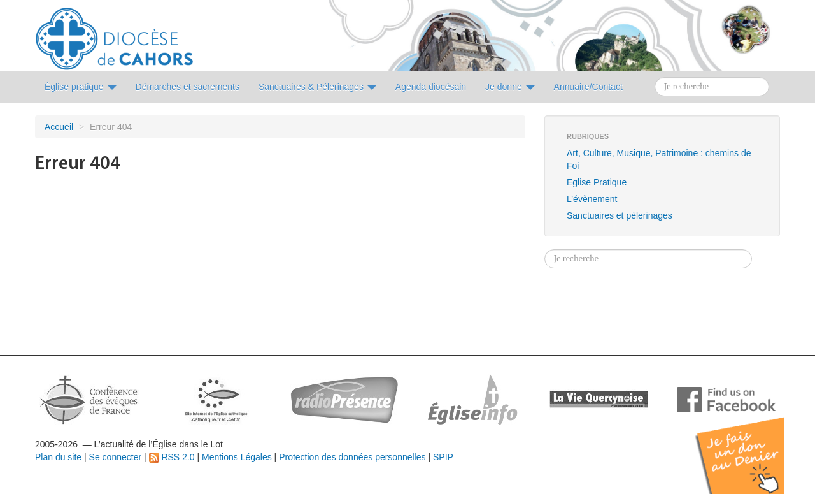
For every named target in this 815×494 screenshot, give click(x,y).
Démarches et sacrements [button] (187, 87)
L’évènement (592, 199)
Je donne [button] (510, 87)
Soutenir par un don (751, 446)
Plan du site (58, 457)
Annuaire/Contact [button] (588, 87)
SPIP (443, 457)
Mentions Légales (237, 457)
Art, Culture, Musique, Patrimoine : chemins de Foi (659, 159)
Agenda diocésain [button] (430, 87)
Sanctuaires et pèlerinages (619, 215)
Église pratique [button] (81, 87)
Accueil (59, 127)
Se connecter (115, 457)
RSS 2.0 (172, 457)
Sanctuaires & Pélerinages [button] (317, 87)
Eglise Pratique (597, 182)
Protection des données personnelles (352, 457)
